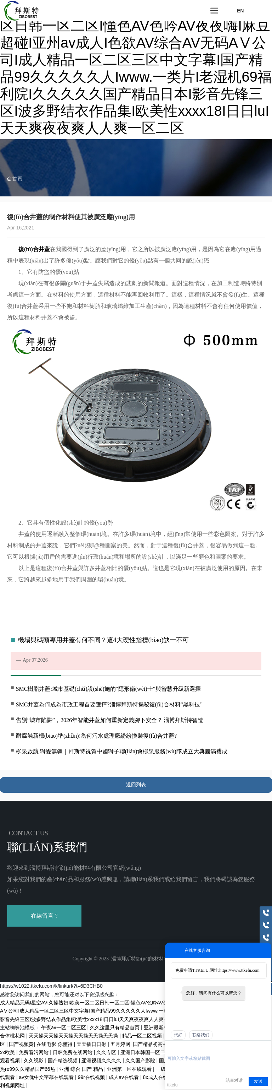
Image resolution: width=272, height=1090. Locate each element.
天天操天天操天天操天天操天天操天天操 (74, 1036)
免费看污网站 (34, 1052)
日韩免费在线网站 (73, 1052)
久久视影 (34, 1060)
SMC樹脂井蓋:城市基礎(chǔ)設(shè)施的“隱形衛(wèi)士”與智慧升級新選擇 (108, 689)
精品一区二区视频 (142, 1036)
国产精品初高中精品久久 (161, 1044)
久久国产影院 (141, 1060)
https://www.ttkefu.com (239, 970)
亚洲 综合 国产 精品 (81, 1069)
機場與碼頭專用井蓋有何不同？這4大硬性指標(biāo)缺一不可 (103, 640)
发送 (258, 1081)
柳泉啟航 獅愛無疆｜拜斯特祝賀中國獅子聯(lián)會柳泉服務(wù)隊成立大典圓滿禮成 (121, 751)
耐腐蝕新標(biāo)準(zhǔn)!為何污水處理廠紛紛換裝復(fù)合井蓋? (96, 736)
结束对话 (234, 1080)
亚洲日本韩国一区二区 (145, 1052)
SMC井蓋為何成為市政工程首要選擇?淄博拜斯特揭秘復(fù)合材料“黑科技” (109, 704)
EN (240, 10)
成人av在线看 (124, 1077)
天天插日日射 (92, 1044)
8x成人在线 (156, 1077)
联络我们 (200, 1034)
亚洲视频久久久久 (102, 1060)
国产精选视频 (63, 1060)
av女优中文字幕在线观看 (47, 1077)
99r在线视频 (92, 1077)
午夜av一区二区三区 (64, 1027)
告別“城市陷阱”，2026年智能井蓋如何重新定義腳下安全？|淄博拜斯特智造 (109, 720)
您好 (178, 1034)
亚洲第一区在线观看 (130, 1069)
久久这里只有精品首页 (115, 1027)
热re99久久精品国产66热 (28, 1069)
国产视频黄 (21, 1044)
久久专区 (107, 1052)
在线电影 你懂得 (55, 1044)
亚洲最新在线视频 (164, 1027)
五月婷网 (120, 1044)
